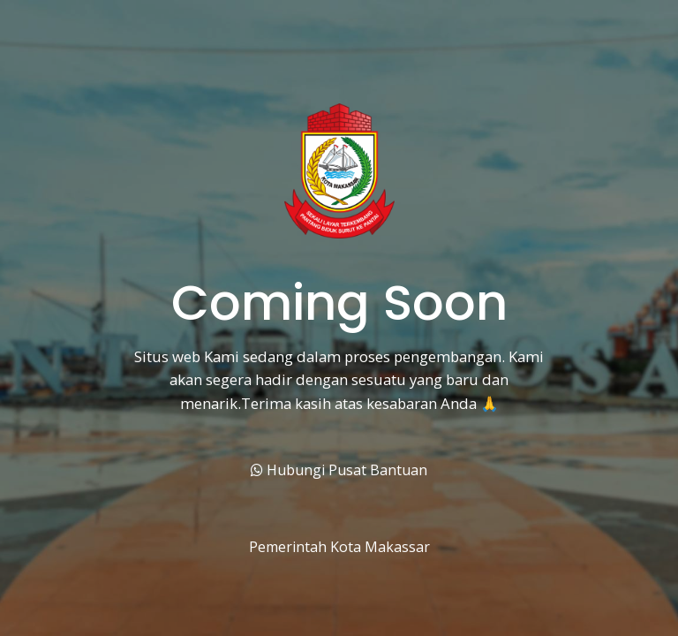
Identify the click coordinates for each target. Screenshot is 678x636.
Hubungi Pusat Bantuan (339, 470)
